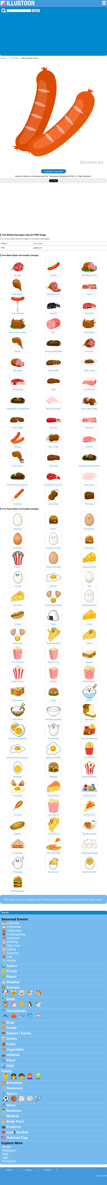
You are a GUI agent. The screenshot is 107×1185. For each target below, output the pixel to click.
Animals (12, 987)
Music (11, 1105)
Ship (10, 1066)
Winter (11, 960)
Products (14, 1127)
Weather (13, 982)
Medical (13, 1116)
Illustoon (4, 58)
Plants (12, 976)
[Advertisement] (53, 33)
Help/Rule (47, 1170)
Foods (12, 1028)
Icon (10, 1132)
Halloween (14, 930)
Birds (11, 999)
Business (14, 1110)
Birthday (12, 942)
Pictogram (9, 1161)
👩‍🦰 (30, 1076)
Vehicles (13, 1055)
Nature (12, 966)
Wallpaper (9, 1150)
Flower (12, 971)
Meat (17, 58)
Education (15, 1083)
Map (5, 1154)
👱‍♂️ (38, 1076)
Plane (11, 1060)
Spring (11, 949)
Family (6, 1071)
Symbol (22, 1132)
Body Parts (15, 1121)
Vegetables (15, 1049)
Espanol (9, 1170)
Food (12, 58)
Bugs (11, 1022)
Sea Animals (16, 1011)
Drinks (12, 1038)
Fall (9, 957)
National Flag (17, 1138)
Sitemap (28, 1170)
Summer (13, 953)
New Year (13, 945)
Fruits (11, 1044)
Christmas (14, 927)
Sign (5, 1157)
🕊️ (38, 1004)
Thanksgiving (16, 934)
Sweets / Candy (19, 1033)
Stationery (15, 1088)
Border (6, 1147)
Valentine (13, 938)
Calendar (13, 923)
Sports (12, 1093)
